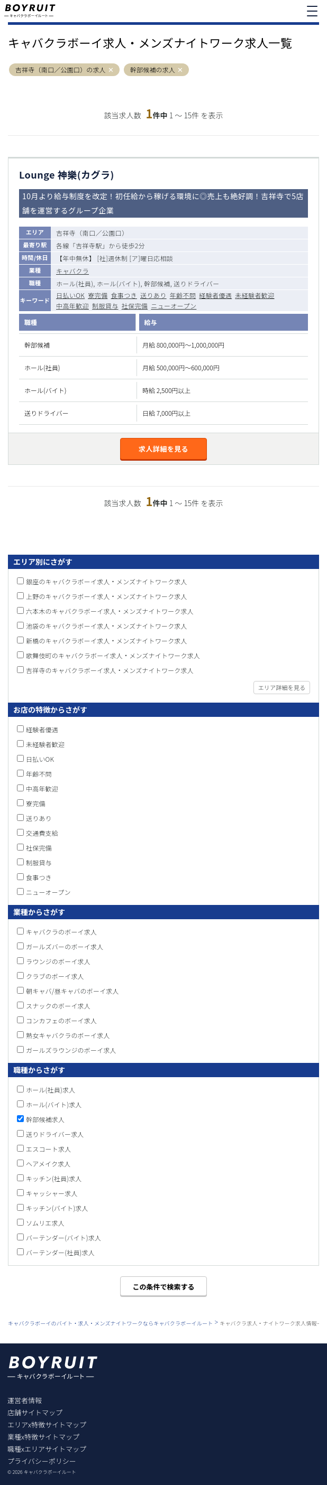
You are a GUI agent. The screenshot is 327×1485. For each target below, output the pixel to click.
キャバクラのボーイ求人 (61, 931)
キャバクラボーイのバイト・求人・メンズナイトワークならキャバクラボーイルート (110, 1323)
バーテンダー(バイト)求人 (63, 1237)
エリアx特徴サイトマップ (46, 1424)
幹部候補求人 (45, 1119)
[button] (110, 70)
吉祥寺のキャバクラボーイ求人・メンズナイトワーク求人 (110, 670)
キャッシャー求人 (52, 1193)
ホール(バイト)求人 (54, 1104)
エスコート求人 (48, 1148)
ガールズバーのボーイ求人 (64, 946)
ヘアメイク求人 (48, 1163)
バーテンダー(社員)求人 (60, 1252)
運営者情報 (24, 1400)
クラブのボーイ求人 (55, 976)
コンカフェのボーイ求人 (61, 1020)
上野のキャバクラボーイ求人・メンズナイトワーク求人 (106, 596)
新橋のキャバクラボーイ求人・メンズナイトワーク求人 (106, 640)
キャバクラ (72, 270)
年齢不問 (183, 295)
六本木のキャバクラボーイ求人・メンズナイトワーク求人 (110, 610)
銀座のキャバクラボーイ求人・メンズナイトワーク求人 (106, 581)
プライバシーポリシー (41, 1461)
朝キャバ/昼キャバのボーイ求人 (72, 990)
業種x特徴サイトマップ (43, 1436)
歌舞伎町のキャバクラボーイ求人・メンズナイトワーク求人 (113, 655)
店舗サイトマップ (34, 1412)
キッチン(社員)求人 (54, 1178)
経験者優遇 (215, 295)
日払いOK (70, 295)
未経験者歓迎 (254, 295)
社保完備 (135, 305)
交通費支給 (42, 832)
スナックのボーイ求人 (58, 1005)
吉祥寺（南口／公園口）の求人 (60, 70)
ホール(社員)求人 (50, 1089)
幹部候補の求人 (152, 70)
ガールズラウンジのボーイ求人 (71, 1049)
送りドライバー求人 (55, 1133)
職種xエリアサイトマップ (46, 1448)
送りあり (153, 295)
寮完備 (97, 295)
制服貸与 (105, 305)
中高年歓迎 (72, 305)
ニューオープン (173, 305)
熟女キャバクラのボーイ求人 (68, 1035)
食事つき (124, 295)
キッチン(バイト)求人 (57, 1207)
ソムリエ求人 (45, 1222)
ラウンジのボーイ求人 (58, 961)
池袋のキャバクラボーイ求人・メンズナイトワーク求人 (106, 625)
